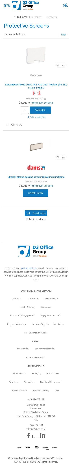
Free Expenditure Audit (35, 332)
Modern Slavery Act (35, 357)
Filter (64, 34)
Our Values (46, 307)
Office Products (19, 373)
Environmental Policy (45, 348)
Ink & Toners (53, 373)
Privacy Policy (22, 348)
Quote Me (40, 109)
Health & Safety (27, 307)
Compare (13, 125)
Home (21, 17)
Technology (29, 382)
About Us (17, 298)
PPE (57, 390)
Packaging (37, 373)
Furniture (36, 17)
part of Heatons (28, 268)
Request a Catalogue (17, 324)
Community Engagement (22, 315)
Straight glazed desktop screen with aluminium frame (36, 177)
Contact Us (33, 298)
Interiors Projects (41, 324)
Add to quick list (36, 117)
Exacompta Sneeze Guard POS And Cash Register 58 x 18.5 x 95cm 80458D (36, 86)
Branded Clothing (41, 390)
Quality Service (51, 298)
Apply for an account (50, 315)
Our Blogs (59, 324)
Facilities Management (51, 382)
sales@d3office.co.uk (36, 429)
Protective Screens (42, 102)
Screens (52, 17)
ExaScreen (36, 75)
